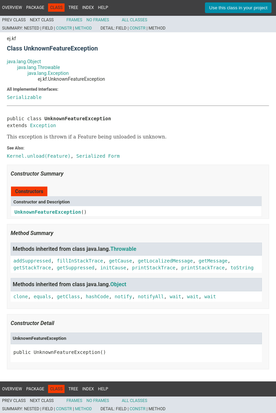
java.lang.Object (24, 61)
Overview (12, 7)
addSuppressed (32, 261)
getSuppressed (75, 267)
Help (103, 7)
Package (35, 7)
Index (88, 7)
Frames (74, 20)
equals (42, 296)
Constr (64, 28)
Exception (43, 125)
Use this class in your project (238, 7)
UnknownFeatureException (47, 212)
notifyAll (151, 296)
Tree (73, 7)
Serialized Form (97, 156)
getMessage (212, 261)
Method (83, 28)
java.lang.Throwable (38, 67)
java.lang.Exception (48, 73)
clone (20, 296)
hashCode (97, 296)
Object (118, 284)
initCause (113, 267)
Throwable (123, 249)
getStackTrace (32, 267)
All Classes (134, 20)
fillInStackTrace (80, 261)
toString (241, 267)
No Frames (98, 20)
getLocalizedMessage (165, 261)
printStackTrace (153, 267)
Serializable (24, 97)
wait (175, 296)
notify (123, 296)
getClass (68, 296)
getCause (120, 261)
